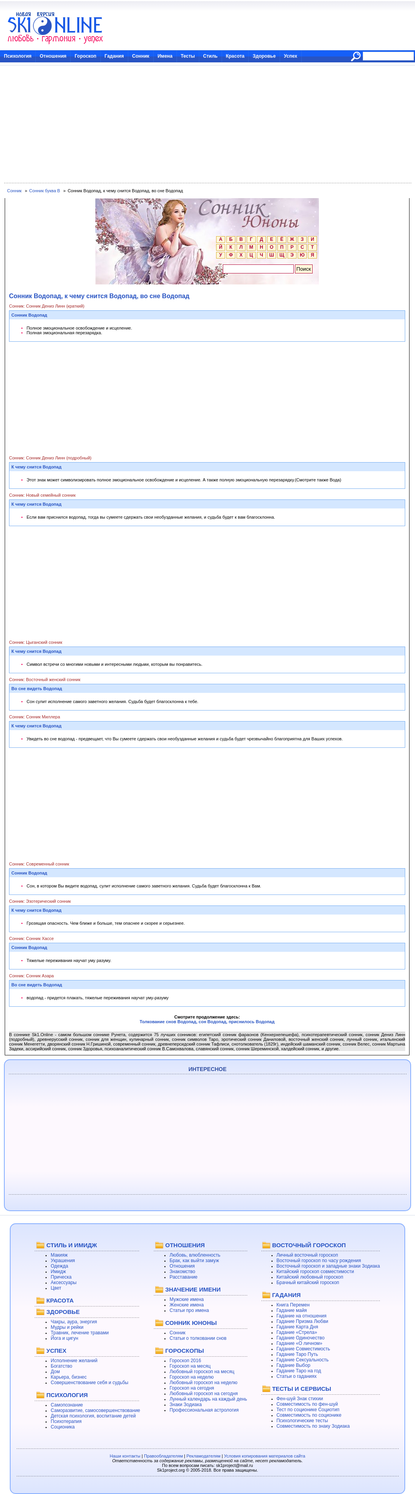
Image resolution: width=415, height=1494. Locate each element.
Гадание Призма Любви (302, 1321)
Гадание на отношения (301, 1316)
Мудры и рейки (67, 1327)
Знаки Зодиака (185, 1404)
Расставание (183, 1277)
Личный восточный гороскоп (307, 1255)
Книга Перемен (293, 1305)
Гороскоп (85, 56)
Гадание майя (292, 1310)
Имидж (58, 1271)
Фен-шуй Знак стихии (300, 1398)
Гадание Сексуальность (303, 1360)
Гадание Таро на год (299, 1371)
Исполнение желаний (74, 1360)
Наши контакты (125, 1456)
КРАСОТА (59, 1300)
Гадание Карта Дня (297, 1327)
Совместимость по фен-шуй (307, 1404)
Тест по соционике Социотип (308, 1409)
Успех (290, 56)
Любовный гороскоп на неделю (203, 1382)
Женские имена (186, 1305)
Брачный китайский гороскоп (308, 1282)
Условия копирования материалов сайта (264, 1456)
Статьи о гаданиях (297, 1376)
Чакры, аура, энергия (74, 1322)
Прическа (61, 1277)
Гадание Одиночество (301, 1338)
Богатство (61, 1366)
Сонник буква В (44, 190)
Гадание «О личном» (299, 1343)
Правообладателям (163, 1456)
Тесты (188, 56)
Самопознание (67, 1405)
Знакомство (182, 1271)
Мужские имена (186, 1299)
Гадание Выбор (293, 1365)
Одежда (59, 1266)
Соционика (63, 1427)
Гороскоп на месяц (190, 1366)
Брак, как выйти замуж (194, 1260)
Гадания (114, 56)
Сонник (140, 56)
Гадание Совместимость (303, 1349)
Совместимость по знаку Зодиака (313, 1426)
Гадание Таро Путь (297, 1354)
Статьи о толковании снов (197, 1338)
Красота (235, 56)
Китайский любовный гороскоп (310, 1277)
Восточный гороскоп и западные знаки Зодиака (328, 1266)
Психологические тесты (302, 1420)
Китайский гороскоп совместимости (315, 1271)
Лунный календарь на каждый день (208, 1399)
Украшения (63, 1260)
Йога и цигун (64, 1338)
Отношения (53, 56)
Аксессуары (63, 1282)
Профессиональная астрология (203, 1410)
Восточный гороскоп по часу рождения (319, 1260)
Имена (165, 56)
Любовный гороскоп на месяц (201, 1371)
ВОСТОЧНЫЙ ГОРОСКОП (309, 1245)
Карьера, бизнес (69, 1377)
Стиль (210, 56)
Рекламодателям (203, 1456)
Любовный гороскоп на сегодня (203, 1393)
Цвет (56, 1288)
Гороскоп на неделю (191, 1377)
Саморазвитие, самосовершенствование (95, 1410)
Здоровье (264, 56)
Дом (55, 1371)
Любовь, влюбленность (194, 1255)
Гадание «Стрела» (297, 1332)
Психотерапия (66, 1421)
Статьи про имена (189, 1310)
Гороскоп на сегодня (191, 1388)
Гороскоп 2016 (185, 1360)
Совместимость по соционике (309, 1415)
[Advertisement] (207, 124)
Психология (17, 56)
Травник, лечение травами (80, 1332)
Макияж (59, 1255)
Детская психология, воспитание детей (93, 1416)
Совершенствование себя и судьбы (89, 1382)
